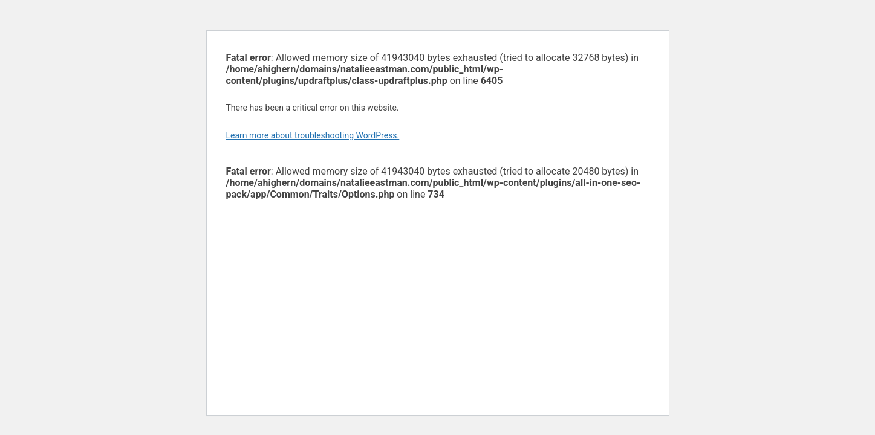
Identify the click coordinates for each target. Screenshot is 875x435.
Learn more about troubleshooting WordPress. (313, 135)
